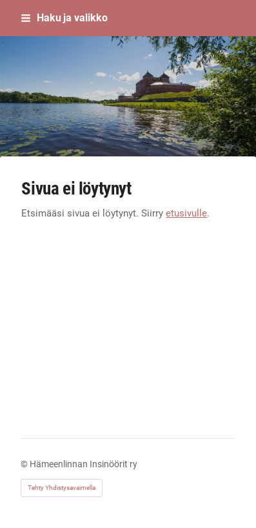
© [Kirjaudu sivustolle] (25, 464)
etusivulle (186, 213)
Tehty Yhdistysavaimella (61, 487)
